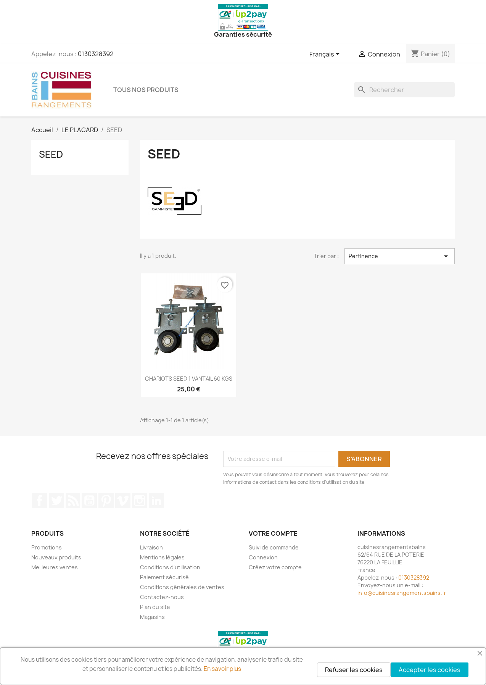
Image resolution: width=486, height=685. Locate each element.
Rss (73, 500)
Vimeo (122, 500)
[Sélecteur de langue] (325, 54)
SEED (51, 154)
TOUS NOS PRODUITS (146, 90)
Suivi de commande (274, 547)
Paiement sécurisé (164, 577)
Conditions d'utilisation (170, 567)
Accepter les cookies (429, 670)
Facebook (39, 500)
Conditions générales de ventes (182, 587)
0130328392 (96, 54)
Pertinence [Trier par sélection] (400, 256)
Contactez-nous (162, 597)
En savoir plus (222, 669)
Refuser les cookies (354, 670)
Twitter (56, 500)
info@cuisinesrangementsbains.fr (401, 592)
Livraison (151, 547)
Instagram (139, 500)
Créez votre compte (275, 567)
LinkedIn (156, 500)
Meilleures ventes (54, 567)
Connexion (263, 557)
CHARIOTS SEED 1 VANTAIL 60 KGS (188, 378)
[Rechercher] (404, 89)
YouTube (89, 500)
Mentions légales (162, 557)
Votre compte (273, 533)
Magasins (152, 616)
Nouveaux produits (56, 557)
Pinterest (106, 500)
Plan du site (155, 607)
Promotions (46, 547)
